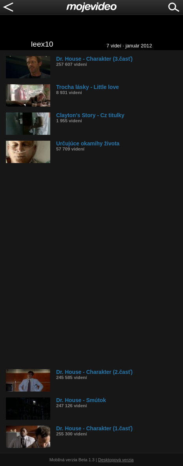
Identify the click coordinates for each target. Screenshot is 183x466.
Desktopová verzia (116, 459)
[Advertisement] (91, 266)
